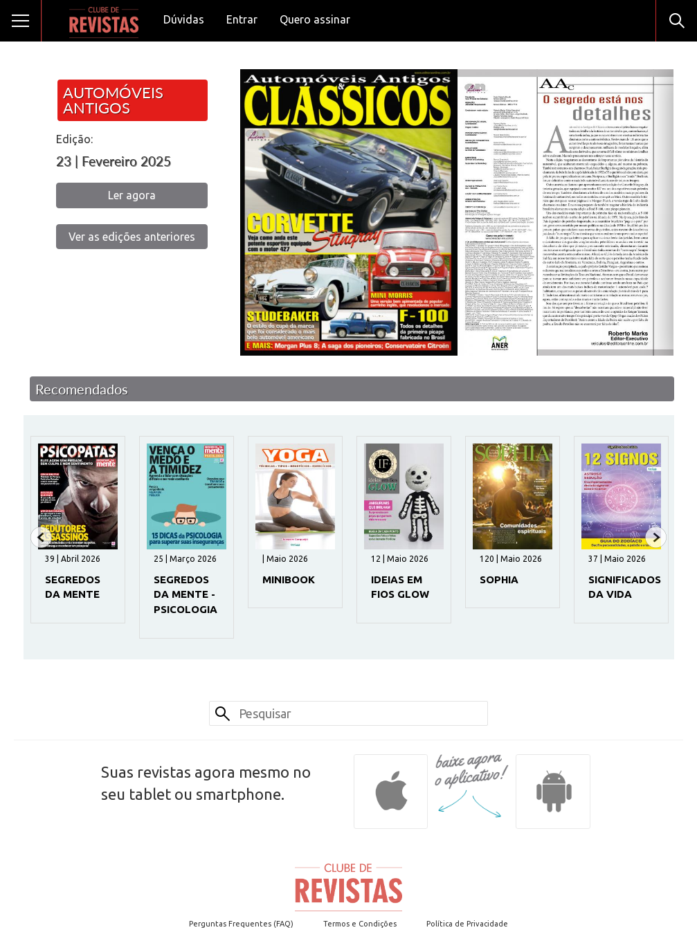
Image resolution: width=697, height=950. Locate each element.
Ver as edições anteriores (132, 236)
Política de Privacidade (467, 924)
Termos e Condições (360, 924)
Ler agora (132, 195)
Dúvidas (183, 19)
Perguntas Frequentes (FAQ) (241, 924)
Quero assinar (315, 19)
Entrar (241, 19)
